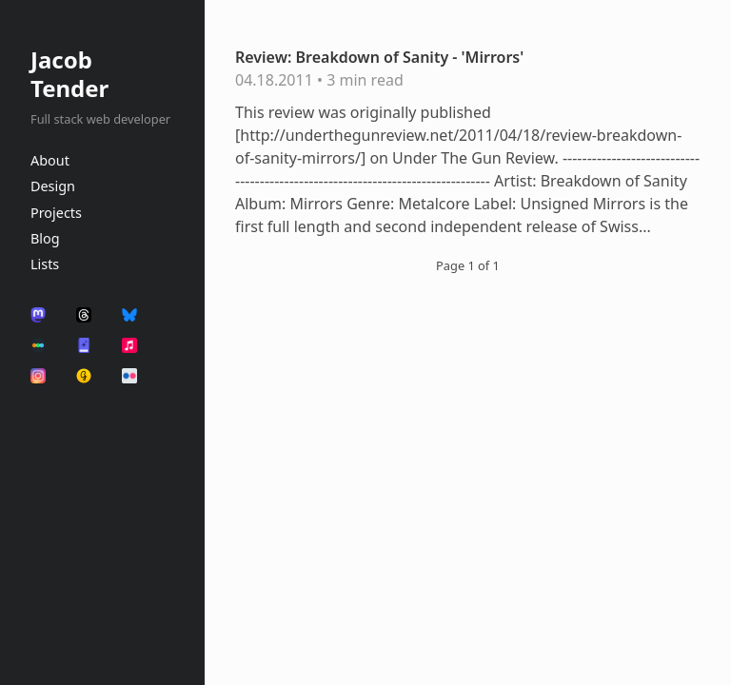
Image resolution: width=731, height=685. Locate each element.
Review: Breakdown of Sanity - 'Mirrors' (379, 57)
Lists (44, 264)
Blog (45, 238)
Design (52, 186)
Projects (56, 213)
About (49, 160)
